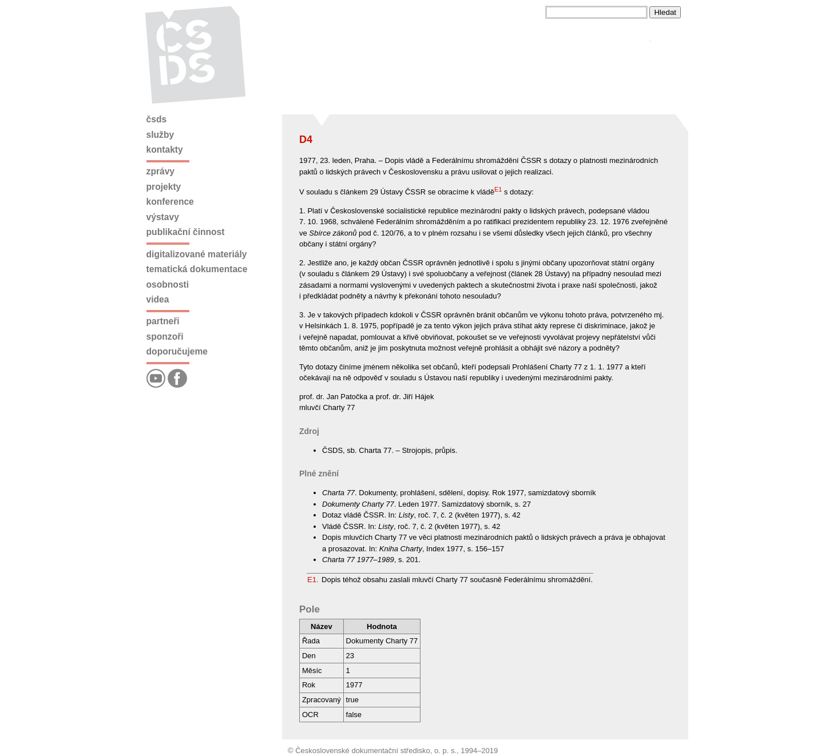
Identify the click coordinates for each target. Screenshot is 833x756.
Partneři (163, 321)
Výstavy (162, 217)
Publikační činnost (185, 232)
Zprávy (160, 171)
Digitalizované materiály (196, 254)
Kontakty (164, 149)
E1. (313, 579)
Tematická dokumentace (197, 269)
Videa (157, 299)
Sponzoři (165, 336)
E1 (498, 189)
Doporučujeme (177, 351)
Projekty (163, 187)
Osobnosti (167, 284)
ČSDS (156, 119)
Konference (170, 201)
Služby (160, 135)
